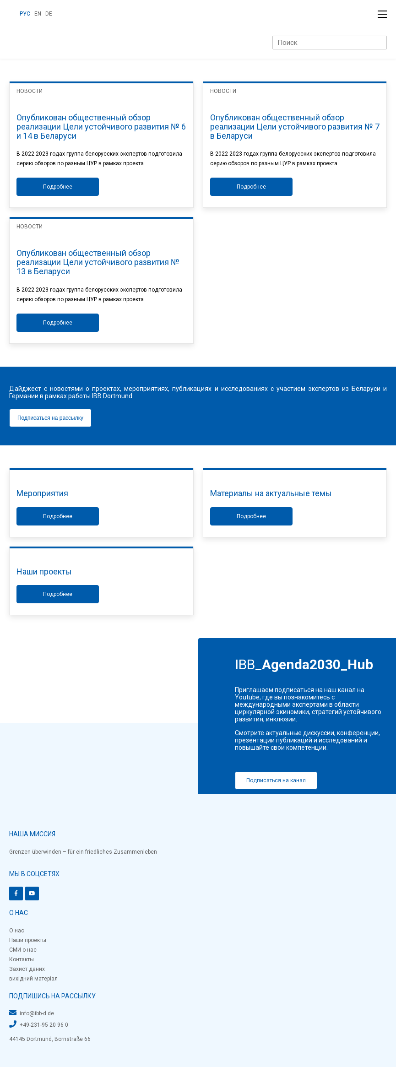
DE (48, 14)
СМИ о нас (23, 950)
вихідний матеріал (33, 978)
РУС (25, 14)
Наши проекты (27, 940)
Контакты (21, 959)
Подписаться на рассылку (50, 418)
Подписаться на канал (276, 780)
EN (37, 14)
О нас (16, 930)
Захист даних (27, 969)
